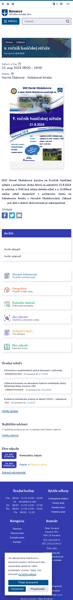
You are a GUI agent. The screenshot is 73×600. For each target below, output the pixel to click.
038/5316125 (52, 542)
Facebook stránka (51, 549)
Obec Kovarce (45, 588)
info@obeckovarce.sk (51, 545)
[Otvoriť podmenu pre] (66, 230)
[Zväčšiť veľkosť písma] (61, 4)
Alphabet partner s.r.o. (50, 584)
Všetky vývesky (10, 400)
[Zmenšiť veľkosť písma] (57, 4)
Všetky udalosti (10, 424)
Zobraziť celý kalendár (14, 461)
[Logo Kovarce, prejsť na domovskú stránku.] (36, 12)
